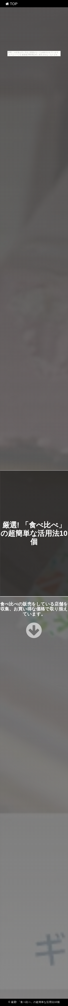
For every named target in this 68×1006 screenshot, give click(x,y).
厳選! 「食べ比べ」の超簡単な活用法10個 (34, 533)
